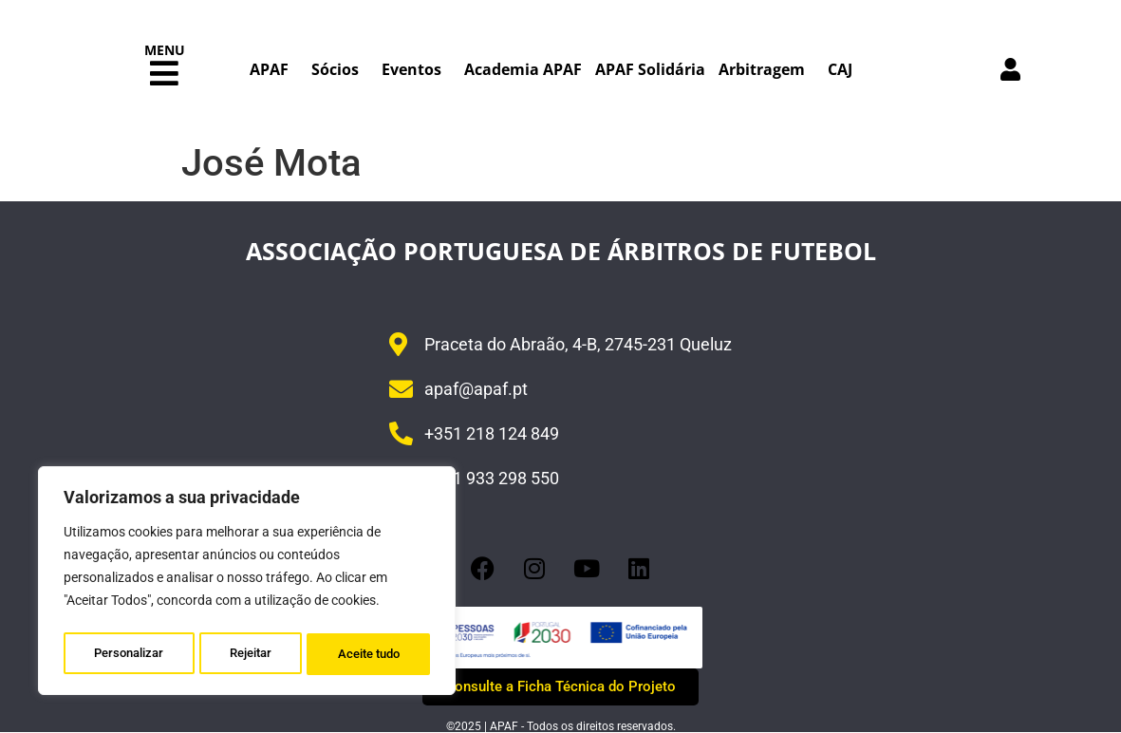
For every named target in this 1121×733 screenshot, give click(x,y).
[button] (163, 73)
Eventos (416, 69)
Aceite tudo (369, 654)
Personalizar (128, 654)
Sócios (339, 69)
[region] (247, 584)
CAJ (840, 69)
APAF (274, 69)
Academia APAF (523, 69)
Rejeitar (251, 654)
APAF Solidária (650, 69)
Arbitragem (766, 69)
